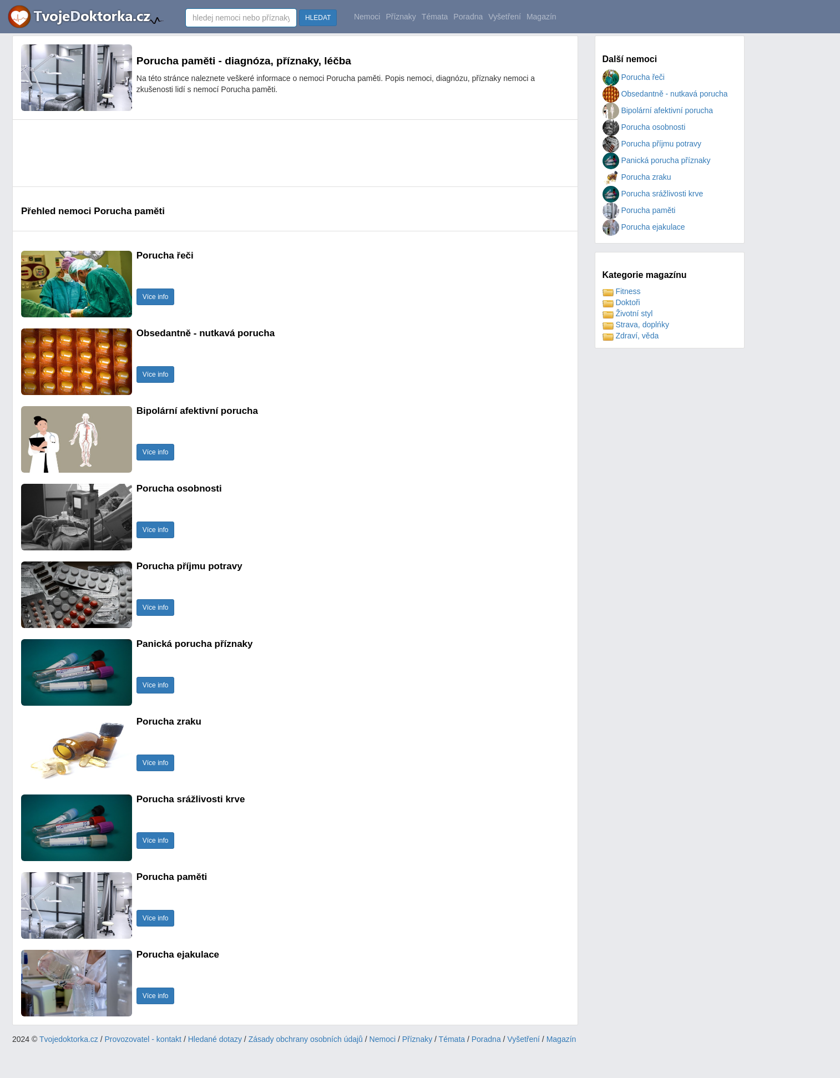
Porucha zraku (637, 177)
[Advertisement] (223, 153)
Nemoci (367, 16)
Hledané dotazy (215, 1039)
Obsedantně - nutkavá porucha (665, 93)
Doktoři (621, 302)
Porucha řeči (634, 77)
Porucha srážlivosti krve (653, 193)
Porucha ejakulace (644, 226)
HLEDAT (318, 18)
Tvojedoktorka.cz (68, 1039)
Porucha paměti (639, 210)
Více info (156, 297)
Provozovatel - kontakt (143, 1039)
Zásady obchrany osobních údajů (306, 1039)
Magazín (541, 16)
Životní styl (628, 313)
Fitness (622, 291)
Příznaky (401, 16)
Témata (435, 16)
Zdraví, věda (631, 335)
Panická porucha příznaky (657, 160)
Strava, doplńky (636, 324)
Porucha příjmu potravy (652, 143)
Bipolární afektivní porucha (658, 110)
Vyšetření (504, 16)
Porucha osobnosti (644, 127)
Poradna (468, 16)
